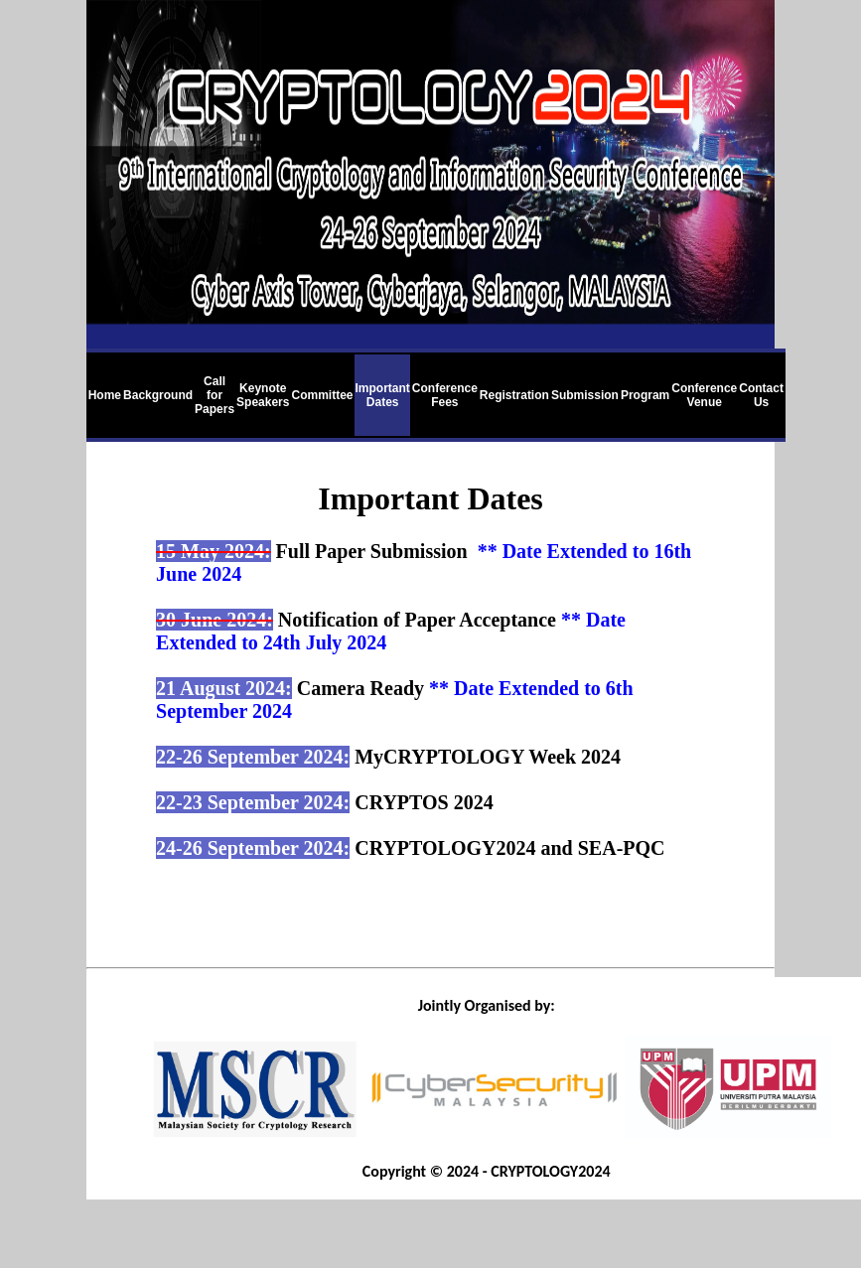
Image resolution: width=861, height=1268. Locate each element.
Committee (322, 395)
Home (104, 395)
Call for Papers (214, 395)
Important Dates (382, 395)
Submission (585, 395)
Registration (514, 395)
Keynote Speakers (262, 395)
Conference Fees (445, 395)
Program (645, 395)
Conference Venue (704, 395)
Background (158, 395)
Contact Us (761, 395)
